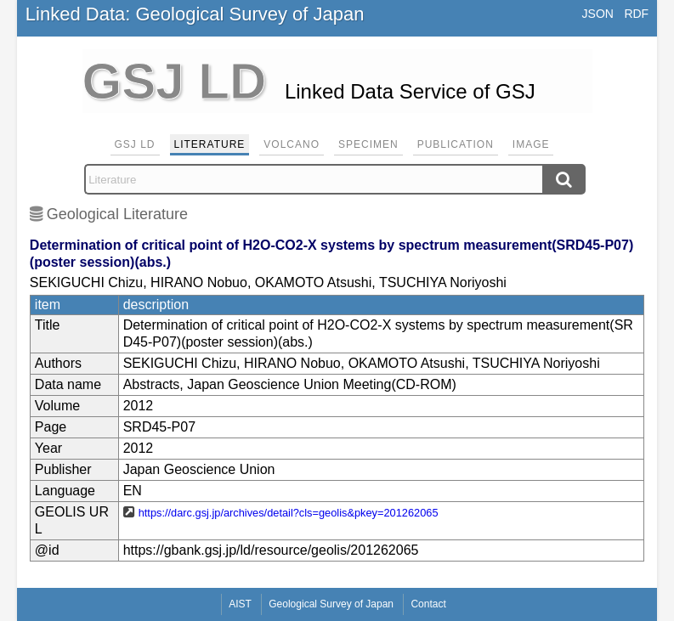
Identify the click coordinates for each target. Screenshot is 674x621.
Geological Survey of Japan (331, 604)
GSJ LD (135, 144)
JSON (598, 13)
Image (531, 144)
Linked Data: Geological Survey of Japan (195, 14)
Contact (428, 604)
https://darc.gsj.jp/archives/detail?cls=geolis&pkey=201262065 (289, 512)
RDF (636, 13)
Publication (455, 144)
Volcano (291, 144)
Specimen (368, 144)
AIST (240, 604)
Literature (210, 144)
